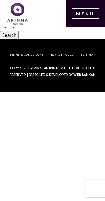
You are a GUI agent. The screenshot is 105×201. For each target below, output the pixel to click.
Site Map (88, 54)
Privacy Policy (62, 54)
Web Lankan (84, 75)
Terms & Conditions (27, 54)
